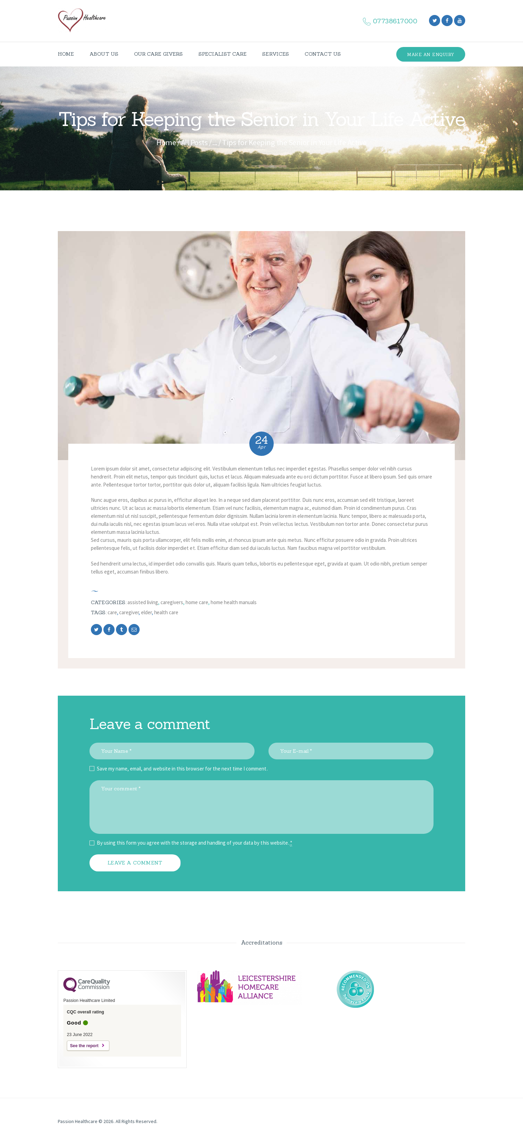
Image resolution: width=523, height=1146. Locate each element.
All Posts (194, 142)
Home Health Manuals (234, 602)
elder (146, 612)
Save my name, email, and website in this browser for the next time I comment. (182, 768)
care (112, 612)
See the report (84, 1045)
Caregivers (172, 602)
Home (166, 142)
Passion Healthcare (77, 1121)
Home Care (197, 602)
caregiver (129, 612)
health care (166, 612)
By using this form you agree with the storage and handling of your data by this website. (194, 842)
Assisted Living (142, 602)
